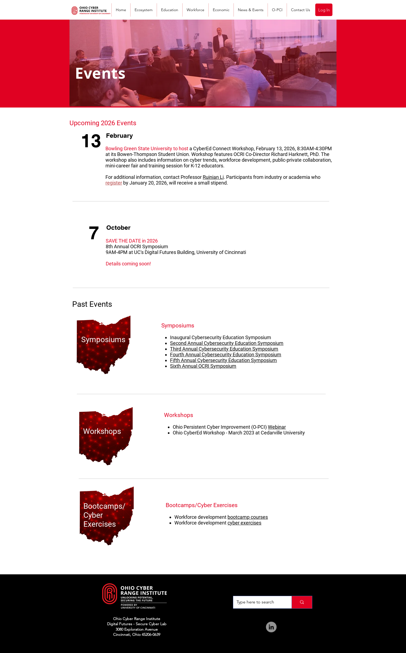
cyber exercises (244, 523)
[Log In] (323, 10)
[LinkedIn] (271, 627)
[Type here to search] (258, 602)
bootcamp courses (248, 517)
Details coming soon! (128, 263)
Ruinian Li (213, 177)
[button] (251, 10)
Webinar (277, 427)
